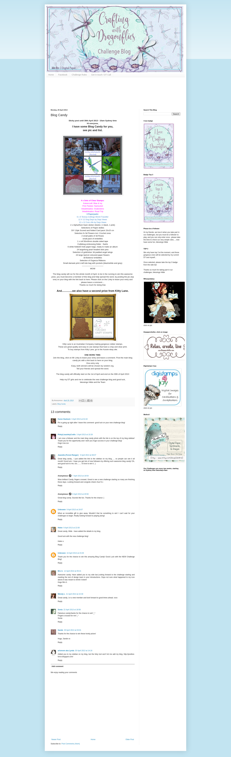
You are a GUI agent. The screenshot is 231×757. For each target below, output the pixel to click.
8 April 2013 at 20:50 (80, 494)
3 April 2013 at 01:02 (79, 419)
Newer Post (56, 739)
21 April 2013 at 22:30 (74, 594)
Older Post (130, 739)
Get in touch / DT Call (101, 75)
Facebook (62, 75)
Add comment (57, 666)
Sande (60, 630)
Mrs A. (60, 571)
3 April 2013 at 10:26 (84, 435)
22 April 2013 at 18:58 (72, 610)
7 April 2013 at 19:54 (80, 476)
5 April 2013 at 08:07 (88, 455)
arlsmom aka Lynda (66, 651)
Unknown (62, 510)
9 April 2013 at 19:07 (75, 510)
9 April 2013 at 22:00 (71, 528)
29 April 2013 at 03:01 (72, 630)
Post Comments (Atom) (70, 744)
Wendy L (61, 594)
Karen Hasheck (64, 419)
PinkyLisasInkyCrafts (67, 435)
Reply (60, 426)
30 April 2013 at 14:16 (83, 651)
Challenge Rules (79, 75)
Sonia (60, 610)
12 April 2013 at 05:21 (72, 571)
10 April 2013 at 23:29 (75, 553)
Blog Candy (61, 404)
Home (51, 75)
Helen (60, 528)
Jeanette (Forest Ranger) (68, 455)
